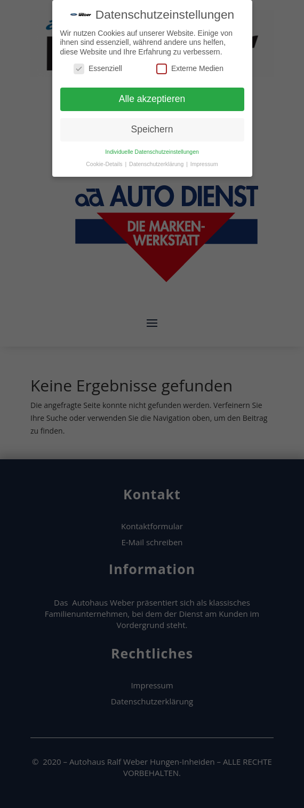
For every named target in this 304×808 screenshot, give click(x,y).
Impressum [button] (204, 163)
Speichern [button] (152, 128)
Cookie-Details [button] (105, 163)
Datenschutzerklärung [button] (157, 163)
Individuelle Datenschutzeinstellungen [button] (152, 150)
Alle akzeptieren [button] (152, 98)
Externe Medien (189, 68)
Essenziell (98, 68)
